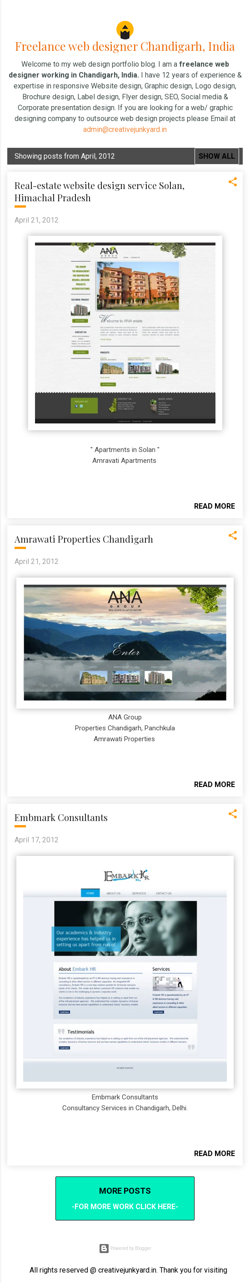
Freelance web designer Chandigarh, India (125, 43)
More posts (125, 1186)
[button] (232, 180)
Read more (214, 502)
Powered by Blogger (125, 1244)
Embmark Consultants (61, 813)
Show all (217, 151)
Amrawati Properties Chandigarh (84, 535)
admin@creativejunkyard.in (125, 125)
